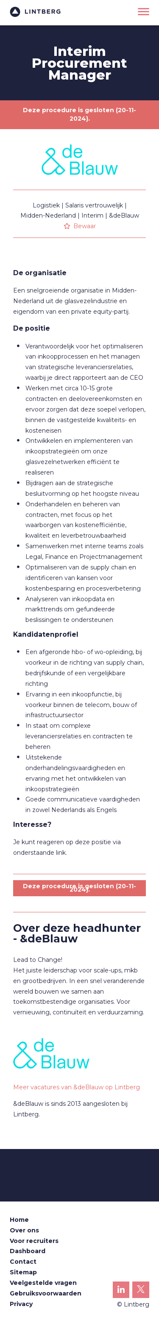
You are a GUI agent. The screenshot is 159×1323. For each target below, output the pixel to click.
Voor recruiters (34, 1241)
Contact (23, 1261)
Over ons (24, 1230)
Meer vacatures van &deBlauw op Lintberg (76, 1087)
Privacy (21, 1304)
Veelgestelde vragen (43, 1283)
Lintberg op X (141, 1291)
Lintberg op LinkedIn (121, 1292)
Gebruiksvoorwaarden (45, 1293)
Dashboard (27, 1251)
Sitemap (23, 1272)
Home (19, 1220)
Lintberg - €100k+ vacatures (35, 12)
